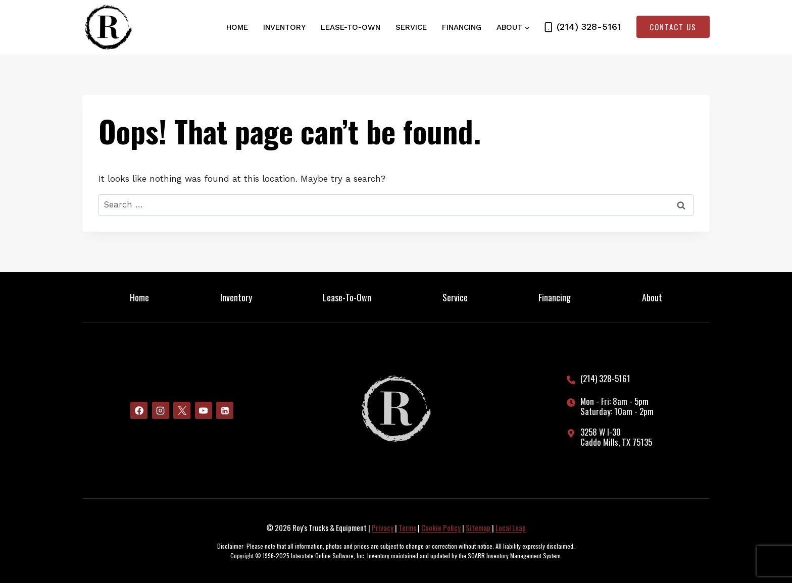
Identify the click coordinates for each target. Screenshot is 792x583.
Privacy (382, 527)
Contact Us (673, 26)
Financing (461, 27)
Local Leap (511, 527)
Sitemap (478, 527)
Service (411, 27)
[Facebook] (138, 410)
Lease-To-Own (350, 27)
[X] (181, 410)
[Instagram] (160, 410)
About (652, 297)
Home (237, 27)
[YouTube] (203, 410)
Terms (407, 527)
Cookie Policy (441, 527)
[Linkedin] (224, 410)
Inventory (284, 27)
